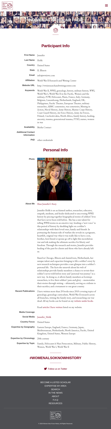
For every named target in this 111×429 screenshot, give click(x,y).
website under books (83, 300)
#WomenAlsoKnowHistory (55, 358)
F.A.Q (55, 400)
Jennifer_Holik (44, 317)
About (55, 396)
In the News (55, 393)
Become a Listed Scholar (55, 382)
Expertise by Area (55, 386)
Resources (55, 403)
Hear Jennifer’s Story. (47, 203)
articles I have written (53, 307)
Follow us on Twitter (55, 369)
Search (55, 389)
